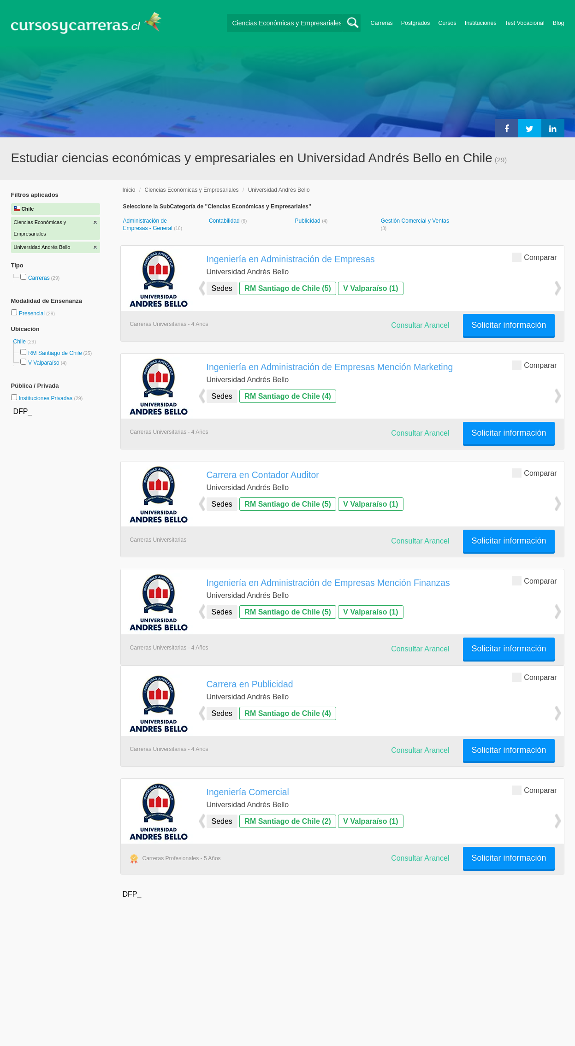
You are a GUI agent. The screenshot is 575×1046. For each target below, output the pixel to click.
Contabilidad (225, 221)
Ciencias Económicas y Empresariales (192, 190)
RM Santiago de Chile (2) (287, 821)
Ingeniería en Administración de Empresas (291, 259)
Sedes (222, 288)
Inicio (129, 190)
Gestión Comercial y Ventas (415, 221)
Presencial (32, 313)
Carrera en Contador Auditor (263, 475)
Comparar (534, 257)
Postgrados (415, 23)
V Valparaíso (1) (370, 288)
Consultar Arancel (420, 325)
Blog (558, 23)
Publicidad (308, 221)
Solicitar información (508, 325)
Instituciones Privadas (50, 398)
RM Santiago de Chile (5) (287, 288)
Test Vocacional (525, 23)
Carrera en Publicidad (250, 684)
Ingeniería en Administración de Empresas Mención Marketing (330, 367)
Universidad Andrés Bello (279, 190)
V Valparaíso (43, 363)
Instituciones (481, 23)
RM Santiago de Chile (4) (287, 396)
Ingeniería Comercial (248, 792)
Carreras (382, 23)
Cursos (447, 23)
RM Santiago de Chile (55, 353)
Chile (20, 341)
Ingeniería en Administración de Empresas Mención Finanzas (328, 583)
